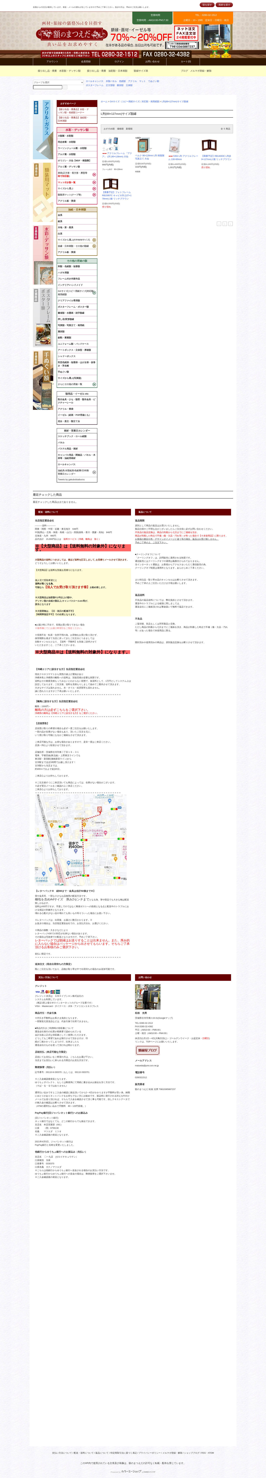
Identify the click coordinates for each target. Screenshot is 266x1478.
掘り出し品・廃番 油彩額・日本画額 (105, 70)
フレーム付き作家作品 (69, 278)
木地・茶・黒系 (65, 227)
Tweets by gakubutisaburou (71, 479)
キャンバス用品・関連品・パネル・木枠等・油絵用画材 (76, 457)
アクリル (132, 81)
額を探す (207, 4)
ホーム (104, 101)
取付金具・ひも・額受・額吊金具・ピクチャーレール (76, 401)
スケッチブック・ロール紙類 (72, 436)
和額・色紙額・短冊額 (69, 266)
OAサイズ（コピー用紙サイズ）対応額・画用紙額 (134, 101)
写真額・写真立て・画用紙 (71, 325)
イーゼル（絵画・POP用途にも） (74, 415)
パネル (61, 442)
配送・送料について (84, 1453)
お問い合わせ (150, 61)
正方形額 (110, 85)
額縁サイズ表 (139, 70)
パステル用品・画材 (68, 448)
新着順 (129, 129)
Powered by (133, 1472)
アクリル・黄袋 (65, 409)
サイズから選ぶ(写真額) (69, 378)
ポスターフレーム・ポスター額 (73, 307)
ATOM (211, 1453)
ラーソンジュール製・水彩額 (72, 148)
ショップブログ (192, 1453)
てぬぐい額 (153, 81)
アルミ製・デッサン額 (69, 166)
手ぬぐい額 (63, 372)
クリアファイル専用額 (69, 300)
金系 (60, 215)
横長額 (120, 85)
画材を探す (224, 4)
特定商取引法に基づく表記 (123, 1453)
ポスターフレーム (94, 85)
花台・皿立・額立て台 (69, 421)
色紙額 (122, 81)
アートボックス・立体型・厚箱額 (74, 350)
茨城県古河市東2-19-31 (146, 1018)
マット (142, 81)
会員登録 (83, 61)
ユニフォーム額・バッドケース (73, 344)
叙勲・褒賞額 (64, 337)
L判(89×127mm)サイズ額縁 (175, 101)
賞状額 (61, 331)
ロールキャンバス (94, 81)
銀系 (60, 221)
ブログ (184, 70)
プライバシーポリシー (150, 1453)
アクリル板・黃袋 (66, 201)
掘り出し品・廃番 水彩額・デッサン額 (57, 70)
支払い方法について (62, 1453)
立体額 (129, 85)
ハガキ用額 (63, 272)
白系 (60, 233)
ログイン (116, 61)
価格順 (120, 129)
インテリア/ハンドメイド (70, 285)
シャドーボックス (66, 356)
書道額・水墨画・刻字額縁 (71, 313)
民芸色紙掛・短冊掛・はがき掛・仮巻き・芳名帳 (76, 364)
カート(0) (183, 61)
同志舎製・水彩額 (66, 142)
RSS (203, 1453)
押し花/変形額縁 (66, 319)
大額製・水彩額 (65, 136)
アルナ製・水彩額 (66, 154)
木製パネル (111, 81)
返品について (102, 1453)
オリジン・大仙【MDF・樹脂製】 (74, 160)
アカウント (49, 61)
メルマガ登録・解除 (201, 70)
